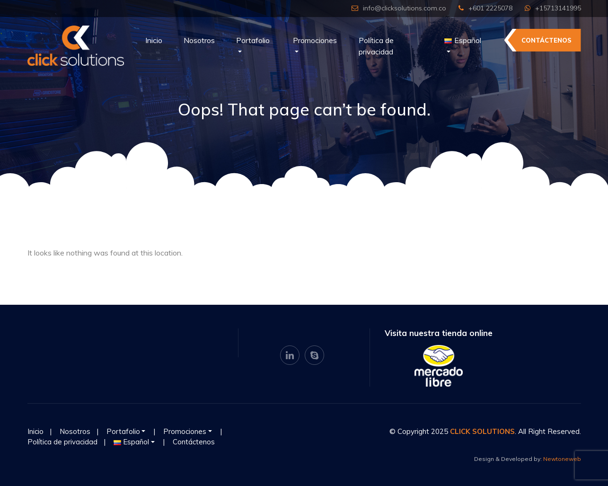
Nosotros (199, 40)
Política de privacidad (376, 45)
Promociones (315, 40)
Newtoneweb (562, 458)
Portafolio (253, 40)
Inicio (153, 40)
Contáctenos (546, 40)
